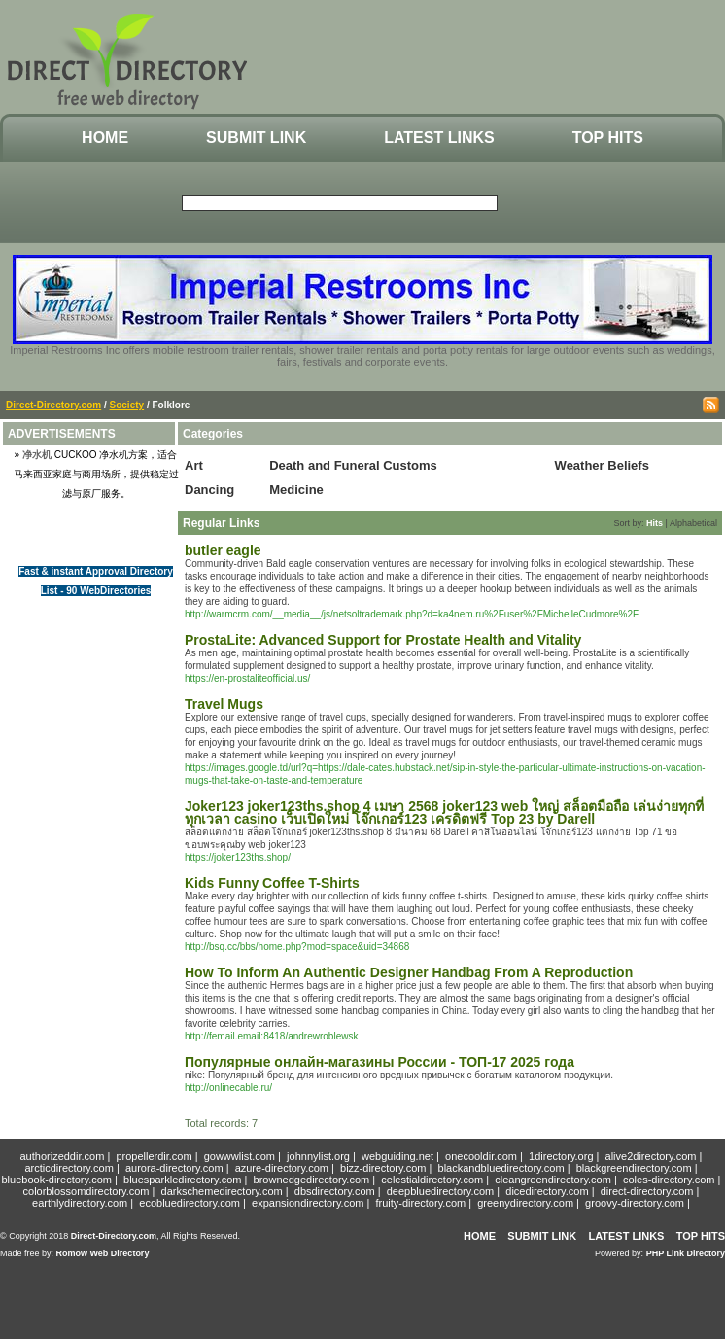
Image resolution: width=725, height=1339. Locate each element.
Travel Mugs (224, 704)
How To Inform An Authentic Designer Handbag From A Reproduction (409, 972)
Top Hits (607, 137)
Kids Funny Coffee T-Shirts (272, 883)
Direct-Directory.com (53, 405)
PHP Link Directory (685, 1253)
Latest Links (439, 137)
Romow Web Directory (103, 1253)
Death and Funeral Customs (353, 465)
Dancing (209, 489)
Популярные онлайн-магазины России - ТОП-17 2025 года (379, 1062)
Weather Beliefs (602, 465)
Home (105, 137)
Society (127, 405)
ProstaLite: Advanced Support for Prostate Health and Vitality (383, 640)
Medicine (296, 489)
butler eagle (223, 550)
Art (194, 465)
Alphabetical (693, 523)
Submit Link (256, 137)
